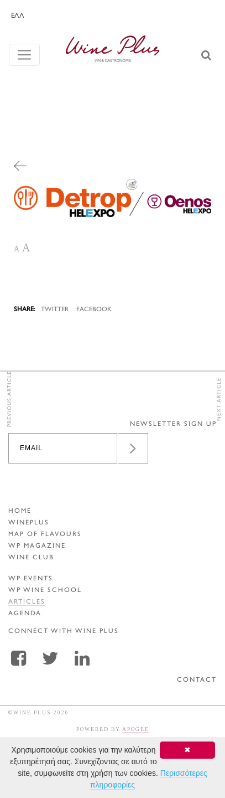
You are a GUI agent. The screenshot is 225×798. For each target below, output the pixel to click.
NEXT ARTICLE (219, 399)
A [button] (16, 249)
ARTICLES (26, 602)
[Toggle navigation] (24, 55)
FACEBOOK (94, 309)
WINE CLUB (31, 558)
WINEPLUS (28, 523)
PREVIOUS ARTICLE (9, 399)
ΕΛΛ (17, 16)
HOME (20, 511)
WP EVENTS (30, 579)
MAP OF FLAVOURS (45, 535)
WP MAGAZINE (37, 546)
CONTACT (197, 680)
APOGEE (135, 729)
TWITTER (55, 309)
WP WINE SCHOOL (45, 591)
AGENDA (24, 614)
